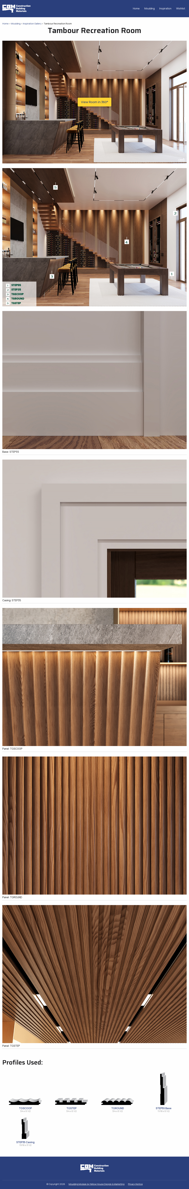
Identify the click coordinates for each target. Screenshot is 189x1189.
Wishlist (180, 8)
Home (136, 8)
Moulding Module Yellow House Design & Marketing (96, 1184)
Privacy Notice (135, 1184)
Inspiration (165, 8)
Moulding (149, 8)
